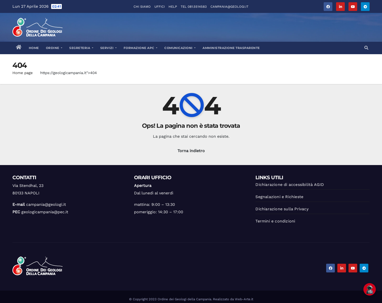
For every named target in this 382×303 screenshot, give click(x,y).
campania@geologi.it (229, 6)
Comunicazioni (180, 48)
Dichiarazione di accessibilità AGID (289, 184)
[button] (366, 47)
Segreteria (81, 48)
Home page (22, 73)
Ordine (54, 48)
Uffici (159, 6)
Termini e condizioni (275, 221)
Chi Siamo (142, 6)
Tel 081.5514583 (194, 6)
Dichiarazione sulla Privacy (281, 209)
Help (173, 6)
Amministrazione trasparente (231, 48)
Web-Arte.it (244, 299)
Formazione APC (141, 48)
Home (34, 48)
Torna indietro (191, 150)
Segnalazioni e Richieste (279, 196)
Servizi (108, 48)
